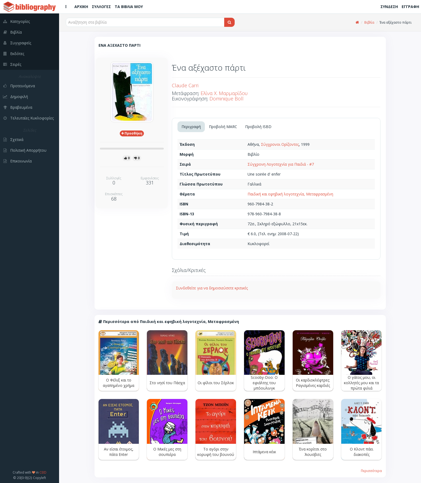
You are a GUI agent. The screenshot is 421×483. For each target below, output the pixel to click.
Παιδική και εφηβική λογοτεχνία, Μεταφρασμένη (290, 194)
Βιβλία (369, 22)
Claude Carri (185, 85)
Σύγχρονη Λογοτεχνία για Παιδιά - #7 (281, 164)
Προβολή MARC (223, 126)
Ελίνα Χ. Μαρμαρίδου (224, 93)
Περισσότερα (371, 471)
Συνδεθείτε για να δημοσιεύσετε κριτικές (212, 287)
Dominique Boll (226, 98)
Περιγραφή (191, 126)
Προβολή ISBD (258, 126)
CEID (42, 472)
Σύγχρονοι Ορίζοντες (280, 144)
